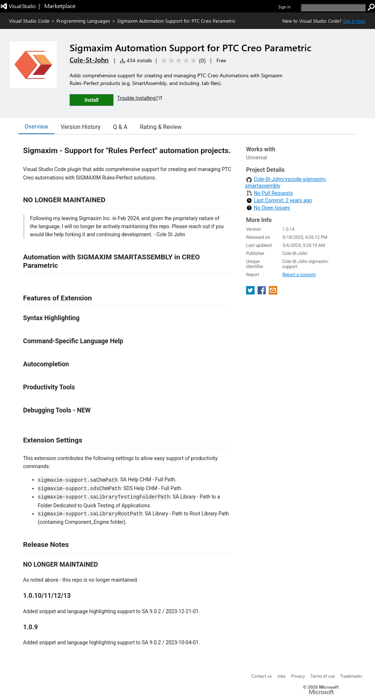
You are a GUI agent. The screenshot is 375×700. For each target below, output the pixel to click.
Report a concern (299, 274)
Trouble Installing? (140, 97)
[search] (333, 7)
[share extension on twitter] (251, 292)
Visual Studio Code (29, 21)
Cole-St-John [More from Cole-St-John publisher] (89, 59)
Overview (36, 126)
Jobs (281, 676)
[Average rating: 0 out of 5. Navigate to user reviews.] (182, 60)
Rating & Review (161, 126)
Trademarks (351, 676)
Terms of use (323, 676)
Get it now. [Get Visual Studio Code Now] (354, 21)
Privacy (298, 676)
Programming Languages (83, 21)
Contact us (261, 676)
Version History (81, 126)
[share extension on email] (273, 292)
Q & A (120, 126)
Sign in (284, 7)
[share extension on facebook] (262, 292)
